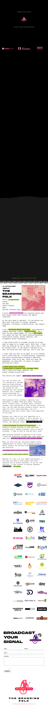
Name (5, 648)
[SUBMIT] (7, 671)
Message (6, 656)
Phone (26, 648)
